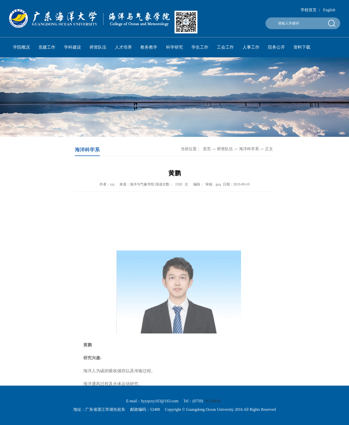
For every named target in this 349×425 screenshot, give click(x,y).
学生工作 (199, 47)
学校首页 (309, 10)
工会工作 (225, 47)
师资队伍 (97, 47)
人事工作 (251, 47)
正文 (269, 150)
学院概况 (21, 47)
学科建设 (72, 47)
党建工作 (46, 47)
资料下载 (301, 47)
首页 (207, 150)
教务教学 (148, 47)
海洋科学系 (249, 150)
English (329, 10)
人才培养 (123, 47)
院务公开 (276, 47)
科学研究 (174, 47)
